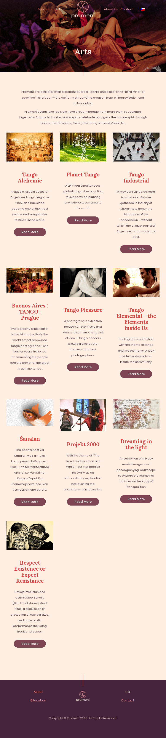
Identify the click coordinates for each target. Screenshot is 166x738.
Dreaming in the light (136, 445)
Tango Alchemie (30, 178)
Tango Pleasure (83, 310)
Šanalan (30, 439)
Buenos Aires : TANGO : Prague (30, 312)
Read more (29, 232)
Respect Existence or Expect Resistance (30, 572)
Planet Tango (83, 175)
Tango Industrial (136, 178)
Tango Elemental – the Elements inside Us (136, 319)
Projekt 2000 (83, 445)
